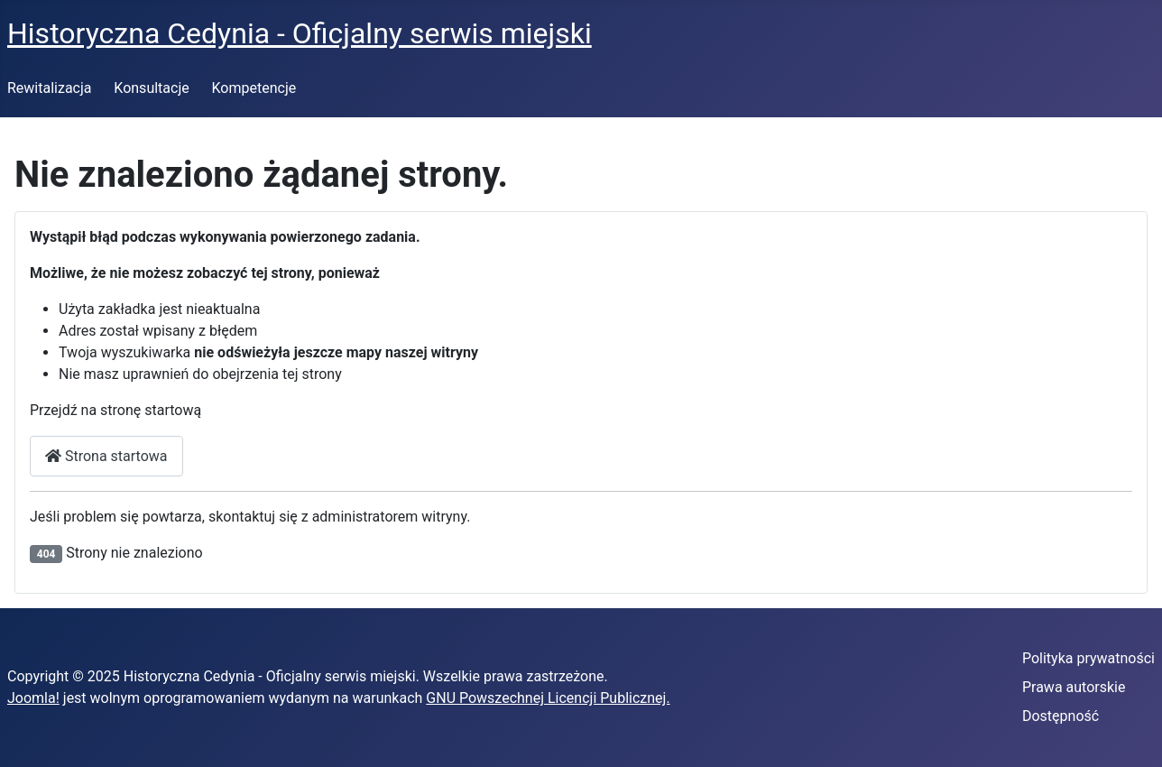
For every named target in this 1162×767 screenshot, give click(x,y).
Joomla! (33, 698)
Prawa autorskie (1074, 687)
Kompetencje (254, 88)
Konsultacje (151, 88)
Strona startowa (106, 456)
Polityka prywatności (1088, 658)
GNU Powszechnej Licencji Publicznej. (547, 698)
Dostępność (1060, 716)
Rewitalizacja (49, 88)
